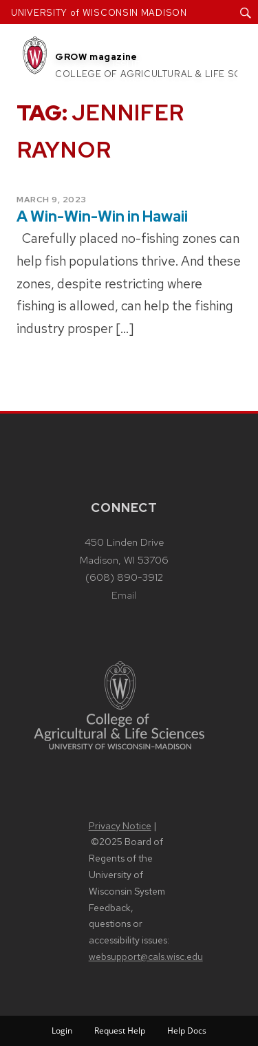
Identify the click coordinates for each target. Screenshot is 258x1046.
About (130, 47)
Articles (191, 47)
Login (62, 1030)
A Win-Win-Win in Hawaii (102, 216)
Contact (136, 83)
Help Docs (186, 1030)
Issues (129, 65)
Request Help (119, 1030)
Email (123, 595)
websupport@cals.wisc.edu (146, 956)
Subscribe (194, 65)
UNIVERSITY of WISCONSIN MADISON (99, 13)
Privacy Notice (120, 826)
